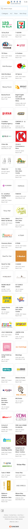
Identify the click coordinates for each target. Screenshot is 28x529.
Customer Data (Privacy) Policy (10, 517)
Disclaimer (21, 517)
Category (5, 13)
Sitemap (6, 515)
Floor (15, 13)
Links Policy (20, 515)
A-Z (11, 13)
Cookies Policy (12, 515)
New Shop (23, 13)
